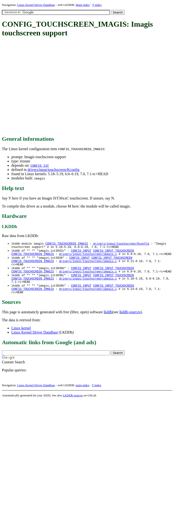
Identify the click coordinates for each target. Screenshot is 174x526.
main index (82, 393)
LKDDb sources (73, 403)
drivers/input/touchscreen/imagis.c (88, 256)
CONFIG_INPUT (81, 252)
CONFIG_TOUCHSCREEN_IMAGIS (66, 244)
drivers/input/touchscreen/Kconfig (53, 170)
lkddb (108, 320)
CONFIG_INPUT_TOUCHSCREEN (113, 252)
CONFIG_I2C (39, 165)
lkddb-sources (130, 320)
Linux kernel (21, 336)
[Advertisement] (44, 86)
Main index (83, 5)
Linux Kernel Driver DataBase (36, 5)
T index (97, 5)
